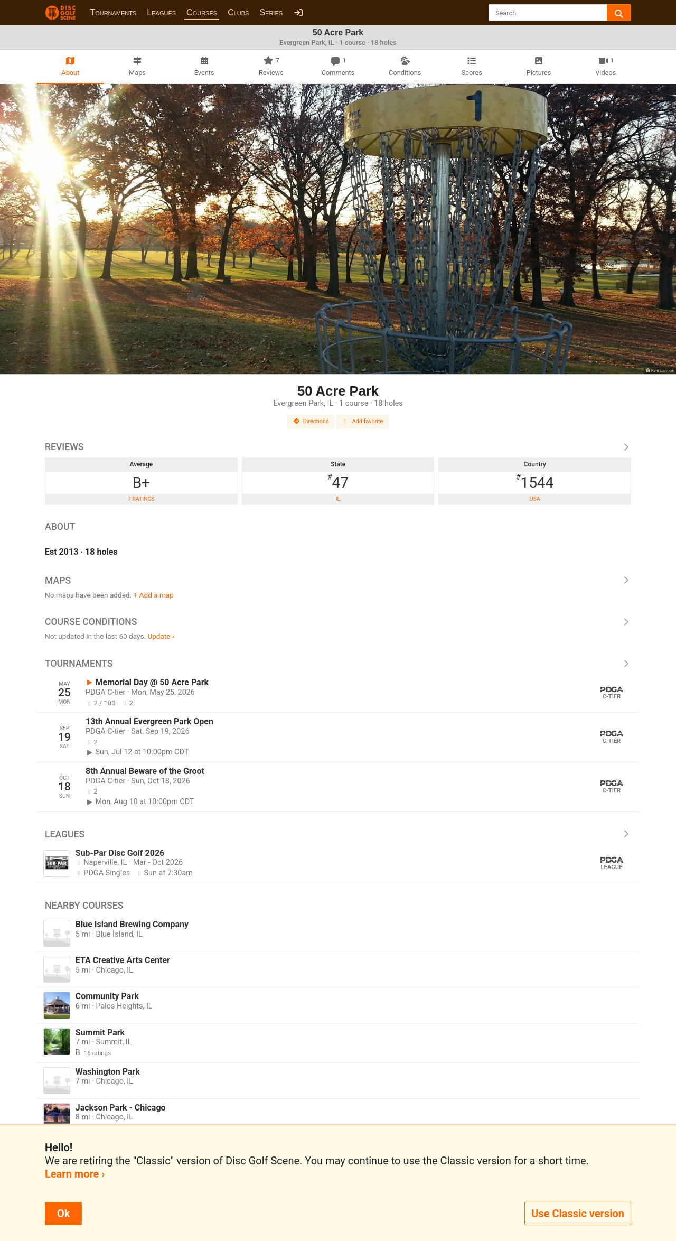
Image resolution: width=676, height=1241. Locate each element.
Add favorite (362, 421)
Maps (338, 580)
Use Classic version (577, 1213)
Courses (201, 12)
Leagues (161, 12)
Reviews (338, 447)
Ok (63, 1213)
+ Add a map (154, 595)
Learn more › (75, 1174)
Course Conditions (338, 622)
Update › (160, 636)
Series (271, 12)
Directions (311, 421)
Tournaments (113, 12)
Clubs (238, 12)
